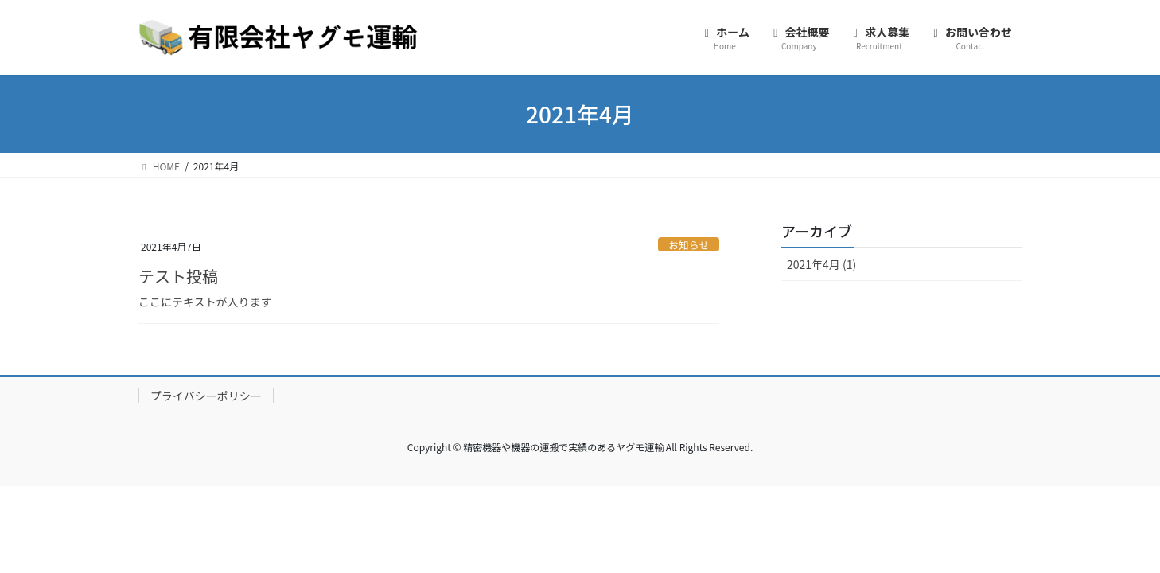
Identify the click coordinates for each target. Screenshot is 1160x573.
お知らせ (688, 244)
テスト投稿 (178, 275)
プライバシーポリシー (206, 395)
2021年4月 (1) (821, 264)
